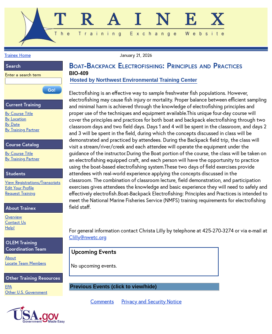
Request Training (20, 193)
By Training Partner (22, 130)
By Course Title (19, 113)
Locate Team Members (25, 263)
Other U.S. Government (26, 292)
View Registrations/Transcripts (32, 182)
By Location (15, 119)
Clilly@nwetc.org (87, 237)
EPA (8, 287)
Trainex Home (17, 55)
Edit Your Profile (19, 188)
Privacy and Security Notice (151, 301)
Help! (10, 228)
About (10, 258)
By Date (12, 124)
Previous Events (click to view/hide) (113, 286)
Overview (13, 217)
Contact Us (15, 222)
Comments (102, 301)
